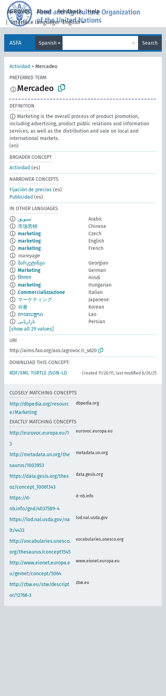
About (44, 11)
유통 (23, 307)
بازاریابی (26, 322)
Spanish (48, 43)
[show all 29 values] (31, 329)
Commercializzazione (41, 292)
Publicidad (21, 197)
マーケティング (35, 300)
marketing (29, 234)
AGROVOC (19, 11)
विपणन (24, 278)
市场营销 (27, 226)
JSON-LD (57, 373)
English (71, 22)
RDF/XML (19, 373)
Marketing (29, 270)
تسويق (24, 219)
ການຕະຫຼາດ (30, 314)
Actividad (19, 66)
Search (150, 43)
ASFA (15, 42)
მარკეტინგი (31, 263)
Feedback (69, 11)
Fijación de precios (30, 190)
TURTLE (38, 373)
